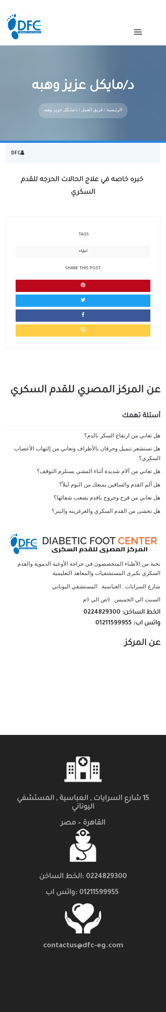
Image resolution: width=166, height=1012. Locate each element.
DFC (15, 148)
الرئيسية (114, 105)
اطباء (83, 246)
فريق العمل (92, 105)
